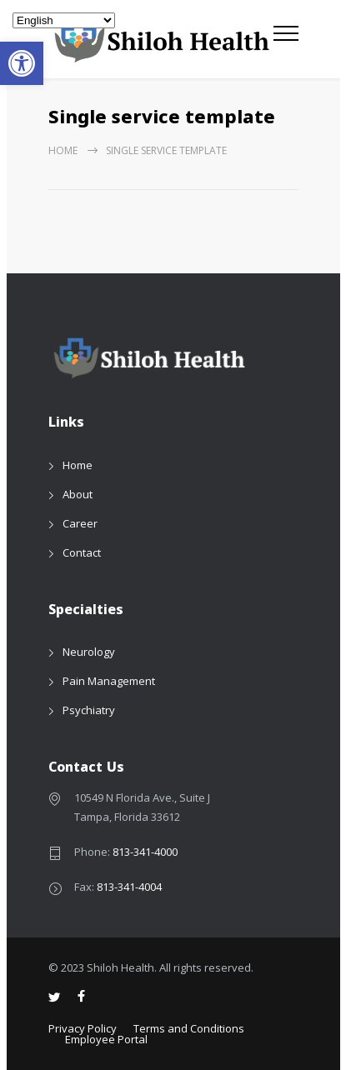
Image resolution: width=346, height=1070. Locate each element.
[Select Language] (64, 20)
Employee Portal (106, 1039)
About (78, 494)
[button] (21, 63)
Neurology (89, 651)
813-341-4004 (129, 886)
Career (80, 523)
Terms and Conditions (188, 1028)
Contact (82, 552)
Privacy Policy (82, 1028)
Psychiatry (89, 710)
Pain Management (109, 680)
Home (63, 150)
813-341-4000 (145, 851)
